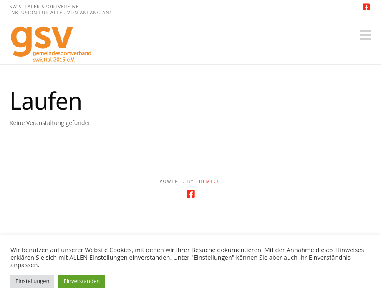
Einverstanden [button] (81, 281)
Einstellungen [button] (32, 281)
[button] (365, 35)
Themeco (208, 181)
